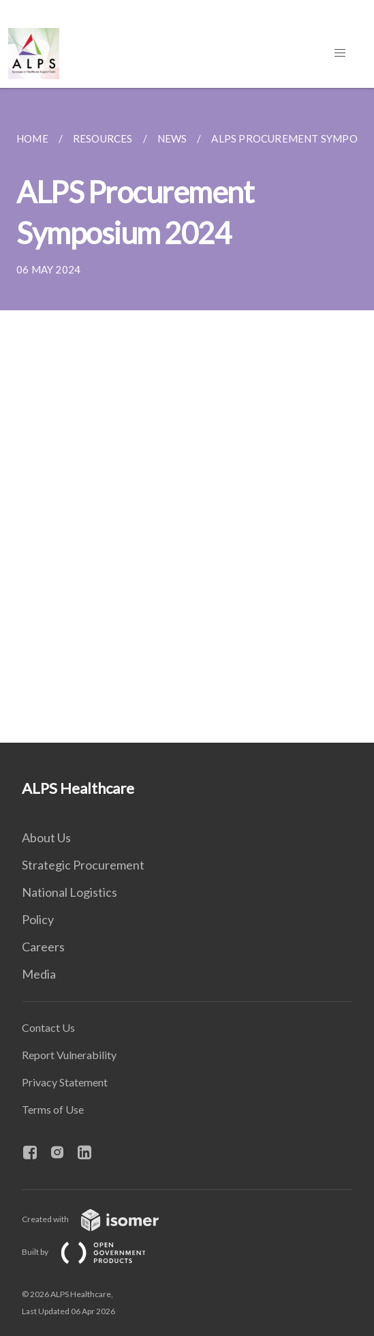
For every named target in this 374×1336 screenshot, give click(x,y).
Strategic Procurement (83, 864)
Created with (101, 1219)
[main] (187, 415)
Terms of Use (53, 1109)
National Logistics (69, 892)
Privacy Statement (65, 1081)
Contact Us (48, 1027)
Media (39, 973)
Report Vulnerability (69, 1054)
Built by (95, 1252)
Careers (43, 946)
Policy (38, 919)
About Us (46, 837)
